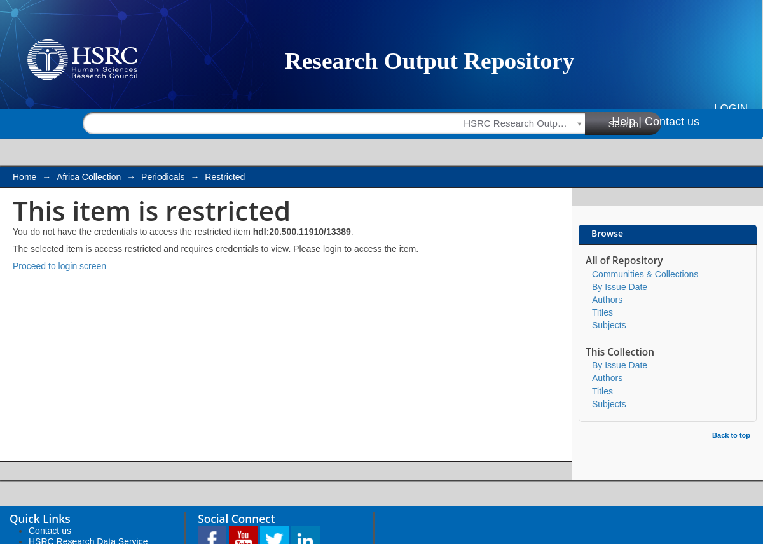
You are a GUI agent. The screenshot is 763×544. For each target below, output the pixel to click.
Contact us (672, 121)
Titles (602, 312)
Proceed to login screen (59, 266)
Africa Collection (89, 177)
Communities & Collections (645, 274)
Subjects (609, 325)
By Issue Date (619, 287)
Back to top (731, 435)
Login (731, 108)
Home (24, 177)
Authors (607, 300)
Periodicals (162, 177)
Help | (627, 121)
